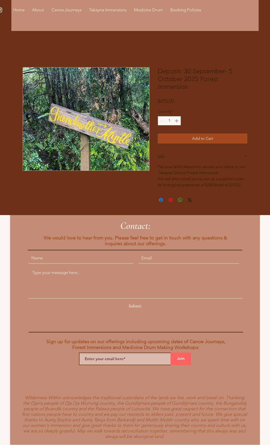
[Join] (181, 359)
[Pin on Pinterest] (171, 200)
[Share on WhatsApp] (180, 200)
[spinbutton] (169, 120)
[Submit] (135, 306)
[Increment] (177, 120)
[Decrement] (161, 120)
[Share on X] (190, 200)
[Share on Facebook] (161, 200)
